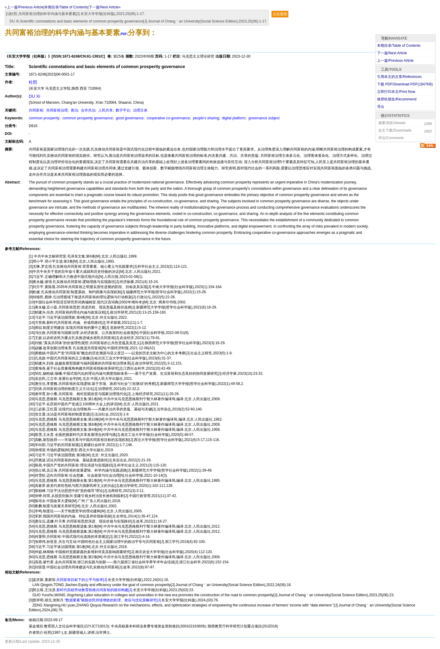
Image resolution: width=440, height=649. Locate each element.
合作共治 (87, 110)
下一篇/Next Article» (105, 7)
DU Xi (34, 96)
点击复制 (280, 14)
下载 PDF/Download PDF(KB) (405, 84)
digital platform (233, 118)
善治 (74, 110)
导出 (380, 107)
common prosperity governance (87, 118)
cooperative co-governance (168, 118)
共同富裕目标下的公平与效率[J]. (82, 580)
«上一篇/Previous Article (24, 7)
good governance (129, 118)
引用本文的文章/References (399, 77)
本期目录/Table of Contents (66, 7)
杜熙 (33, 82)
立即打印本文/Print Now (396, 92)
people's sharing (205, 118)
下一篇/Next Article (392, 53)
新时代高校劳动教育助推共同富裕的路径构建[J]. (94, 590)
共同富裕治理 (56, 110)
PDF (124, 34)
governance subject (263, 118)
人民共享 (105, 110)
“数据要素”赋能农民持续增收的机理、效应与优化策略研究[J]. (113, 600)
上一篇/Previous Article (395, 60)
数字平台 (122, 110)
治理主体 (139, 110)
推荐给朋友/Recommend (396, 99)
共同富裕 (36, 110)
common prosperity (44, 118)
